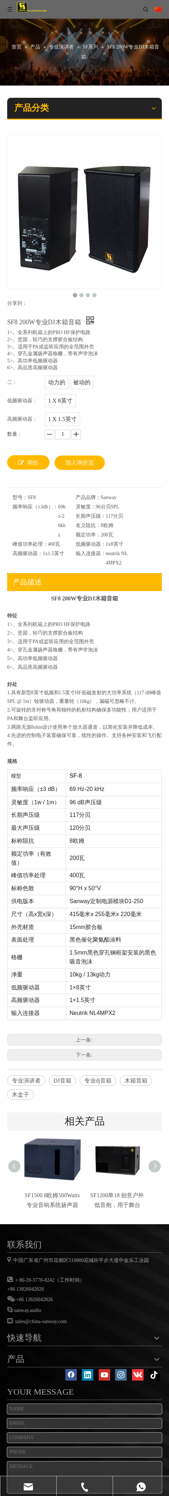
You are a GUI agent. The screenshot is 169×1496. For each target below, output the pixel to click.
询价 (28, 462)
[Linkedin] (87, 1375)
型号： (20, 497)
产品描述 (27, 582)
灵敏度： (86, 506)
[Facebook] (71, 1375)
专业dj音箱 (98, 1081)
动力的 (56, 382)
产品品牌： (88, 497)
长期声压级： (91, 516)
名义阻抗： (88, 525)
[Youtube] (104, 1375)
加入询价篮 (79, 462)
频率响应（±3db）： (35, 506)
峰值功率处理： (30, 544)
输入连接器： (91, 553)
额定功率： (88, 534)
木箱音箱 (136, 1081)
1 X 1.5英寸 (62, 419)
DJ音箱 (62, 1081)
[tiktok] (154, 1375)
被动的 (81, 382)
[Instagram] (121, 1375)
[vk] (138, 1375)
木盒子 (20, 1095)
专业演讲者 (26, 1081)
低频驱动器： (91, 544)
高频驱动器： (28, 553)
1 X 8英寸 (60, 401)
